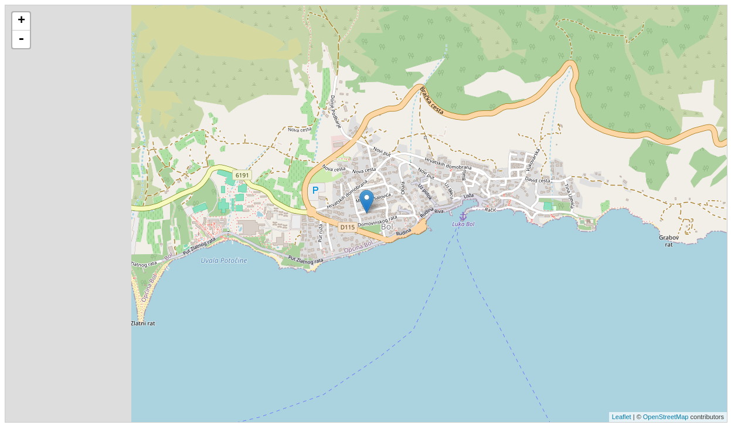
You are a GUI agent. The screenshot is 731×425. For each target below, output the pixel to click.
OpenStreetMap (666, 416)
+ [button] (21, 21)
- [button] (21, 39)
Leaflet (621, 416)
